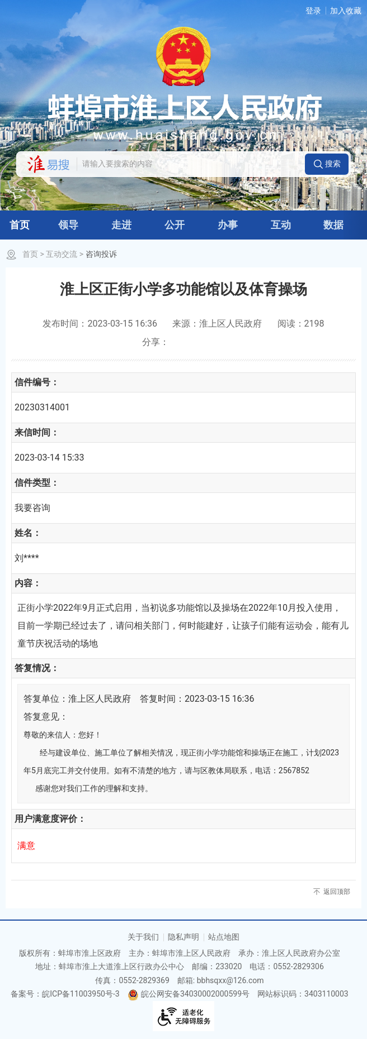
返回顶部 (336, 892)
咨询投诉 (101, 254)
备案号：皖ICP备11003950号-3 (65, 993)
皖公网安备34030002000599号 (189, 993)
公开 (174, 225)
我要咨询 (32, 507)
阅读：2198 (300, 323)
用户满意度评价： (50, 818)
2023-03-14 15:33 (49, 457)
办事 (228, 225)
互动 (281, 225)
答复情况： (37, 668)
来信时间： (37, 432)
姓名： (28, 533)
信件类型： (37, 482)
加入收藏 (345, 10)
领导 (68, 225)
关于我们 (143, 936)
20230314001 (42, 407)
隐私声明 (183, 936)
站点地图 (223, 936)
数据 (333, 225)
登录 (313, 10)
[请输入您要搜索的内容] (190, 164)
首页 (20, 225)
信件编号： (37, 382)
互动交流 (61, 254)
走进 (121, 225)
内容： (28, 583)
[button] (327, 164)
